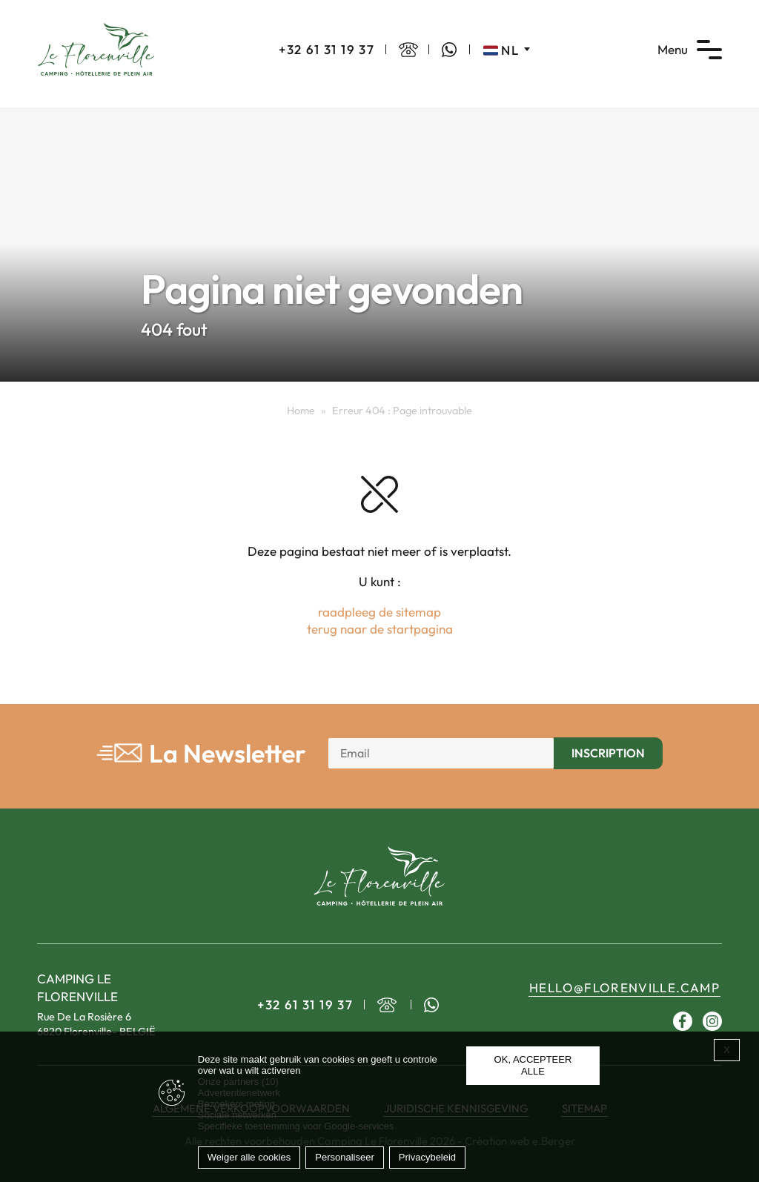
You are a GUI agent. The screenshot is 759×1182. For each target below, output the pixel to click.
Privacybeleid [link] (427, 1157)
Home (301, 410)
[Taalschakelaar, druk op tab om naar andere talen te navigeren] (506, 50)
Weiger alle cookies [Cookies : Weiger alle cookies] (249, 1157)
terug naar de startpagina (380, 629)
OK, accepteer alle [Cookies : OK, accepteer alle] (533, 1065)
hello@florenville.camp (624, 987)
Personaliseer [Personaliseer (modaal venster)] (344, 1157)
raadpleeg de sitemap (379, 612)
